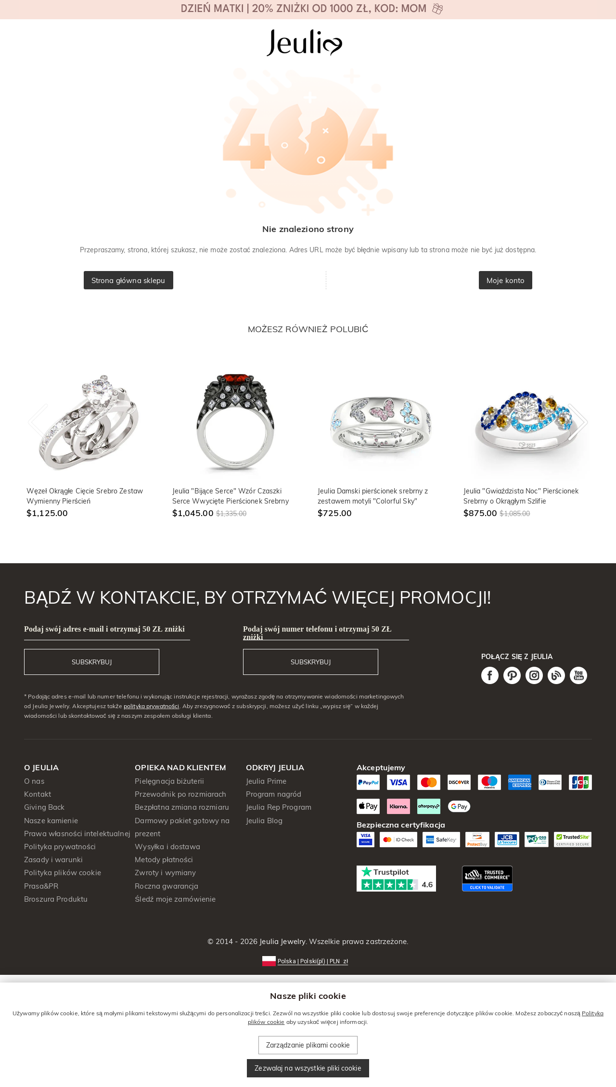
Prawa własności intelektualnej (77, 833)
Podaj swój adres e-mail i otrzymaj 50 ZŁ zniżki (104, 629)
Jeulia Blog (264, 820)
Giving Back (44, 807)
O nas (34, 781)
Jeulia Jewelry (281, 941)
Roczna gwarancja (166, 886)
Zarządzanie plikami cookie (308, 1045)
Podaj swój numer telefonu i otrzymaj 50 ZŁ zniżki (317, 633)
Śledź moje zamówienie (175, 899)
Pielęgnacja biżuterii (169, 781)
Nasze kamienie (51, 820)
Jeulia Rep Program (278, 807)
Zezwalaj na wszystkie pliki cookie (308, 1068)
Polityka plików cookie (62, 872)
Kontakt (37, 794)
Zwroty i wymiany (165, 872)
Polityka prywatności (60, 846)
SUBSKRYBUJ (92, 662)
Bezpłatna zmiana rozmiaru (182, 807)
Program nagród (274, 794)
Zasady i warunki (53, 859)
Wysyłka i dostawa (167, 846)
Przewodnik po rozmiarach (180, 794)
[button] (308, 960)
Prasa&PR (41, 886)
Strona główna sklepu (128, 280)
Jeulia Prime (266, 781)
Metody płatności (164, 859)
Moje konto (506, 280)
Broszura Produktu (56, 899)
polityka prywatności (152, 706)
